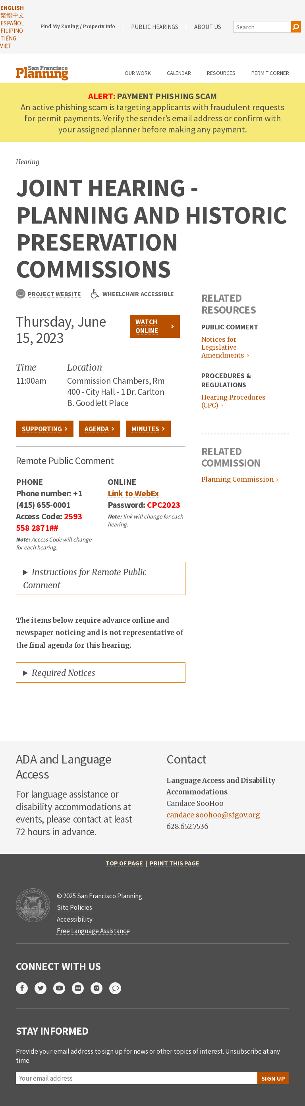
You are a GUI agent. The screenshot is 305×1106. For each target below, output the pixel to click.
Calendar (179, 73)
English (12, 7)
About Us (207, 27)
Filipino (11, 30)
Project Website (48, 294)
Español (12, 23)
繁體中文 (12, 15)
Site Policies (74, 907)
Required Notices (63, 673)
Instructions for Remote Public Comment (85, 579)
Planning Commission (236, 479)
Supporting (42, 429)
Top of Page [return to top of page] (124, 863)
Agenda (97, 429)
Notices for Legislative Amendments (222, 347)
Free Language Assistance (93, 930)
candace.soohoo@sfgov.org (213, 815)
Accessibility (75, 919)
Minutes (145, 429)
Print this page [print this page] (174, 863)
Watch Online (146, 326)
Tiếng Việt (8, 42)
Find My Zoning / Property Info (78, 26)
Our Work (138, 73)
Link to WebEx (133, 493)
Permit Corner (270, 73)
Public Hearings (154, 27)
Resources (221, 73)
